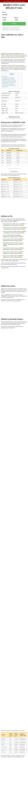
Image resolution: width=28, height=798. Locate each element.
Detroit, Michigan (7, 287)
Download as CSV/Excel (14, 210)
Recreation (4, 791)
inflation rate (5, 29)
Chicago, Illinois (6, 291)
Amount (4, 12)
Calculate (14, 23)
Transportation (4, 786)
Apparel (3, 783)
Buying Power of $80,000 (8, 77)
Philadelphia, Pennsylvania (9, 282)
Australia (15, 1)
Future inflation (17, 29)
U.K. (11, 1)
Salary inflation (12, 29)
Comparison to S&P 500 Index (9, 85)
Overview (5, 76)
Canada (8, 1)
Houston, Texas (6, 294)
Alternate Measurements (8, 83)
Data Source (5, 86)
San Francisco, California (8, 266)
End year (16, 17)
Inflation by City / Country (8, 79)
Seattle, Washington (7, 263)
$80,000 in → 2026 (6, 27)
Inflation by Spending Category (9, 80)
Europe (19, 1)
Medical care (4, 788)
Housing (3, 781)
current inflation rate (10, 69)
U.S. (4, 1)
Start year (4, 17)
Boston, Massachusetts (8, 270)
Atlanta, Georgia (6, 278)
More (23, 1)
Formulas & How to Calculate (9, 82)
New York (5, 274)
